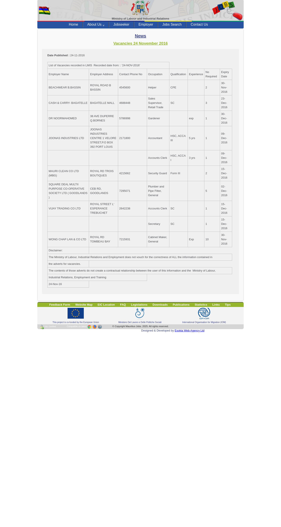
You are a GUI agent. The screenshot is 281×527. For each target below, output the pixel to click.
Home (73, 24)
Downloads (160, 304)
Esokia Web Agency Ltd (189, 330)
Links (216, 304)
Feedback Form (59, 304)
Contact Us (199, 24)
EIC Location (106, 304)
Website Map (84, 304)
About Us (95, 25)
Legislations (139, 304)
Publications (181, 304)
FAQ (123, 304)
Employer (146, 24)
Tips (228, 304)
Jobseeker (121, 24)
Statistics (201, 304)
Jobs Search (172, 24)
